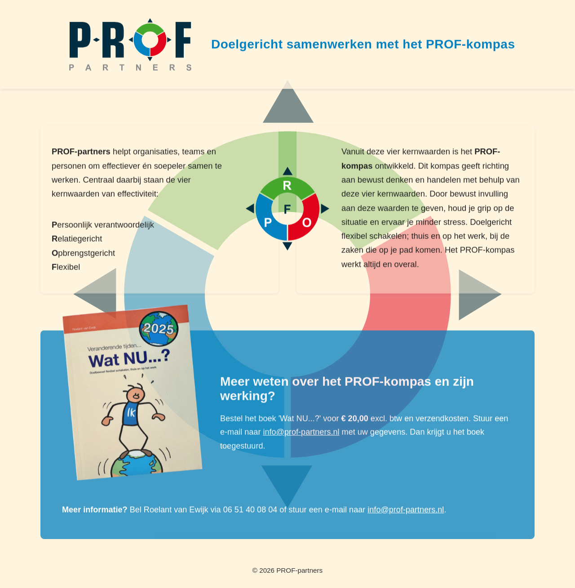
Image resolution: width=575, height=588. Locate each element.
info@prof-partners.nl (301, 432)
